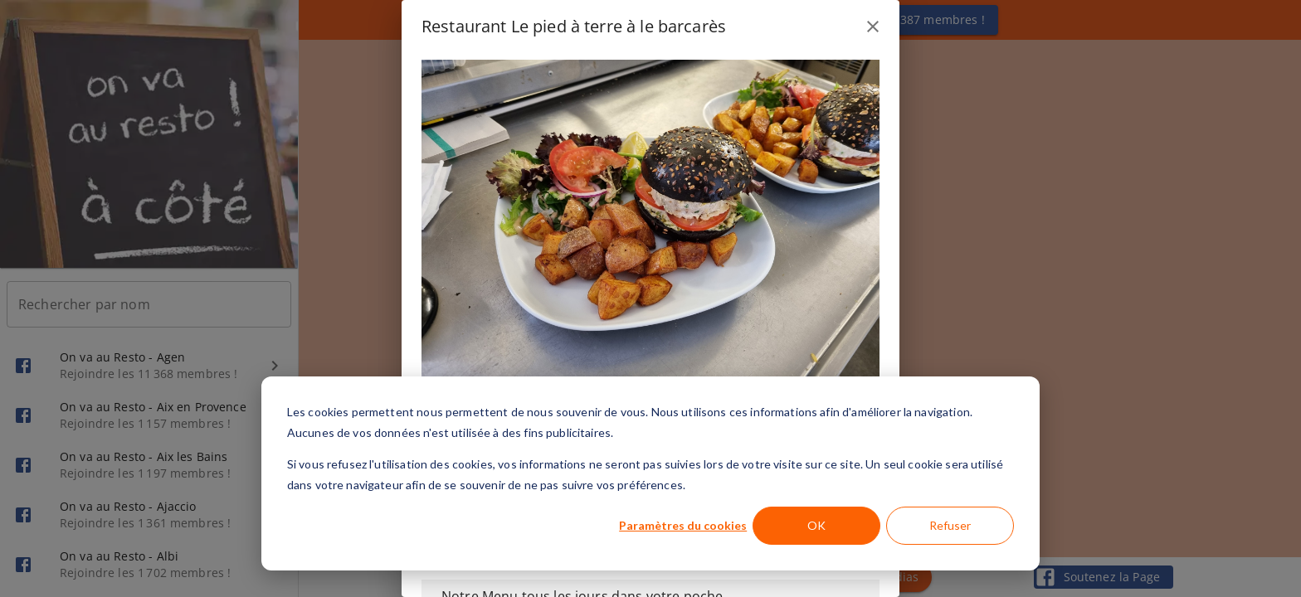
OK (816, 525)
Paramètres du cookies (683, 525)
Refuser (950, 525)
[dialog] (650, 473)
